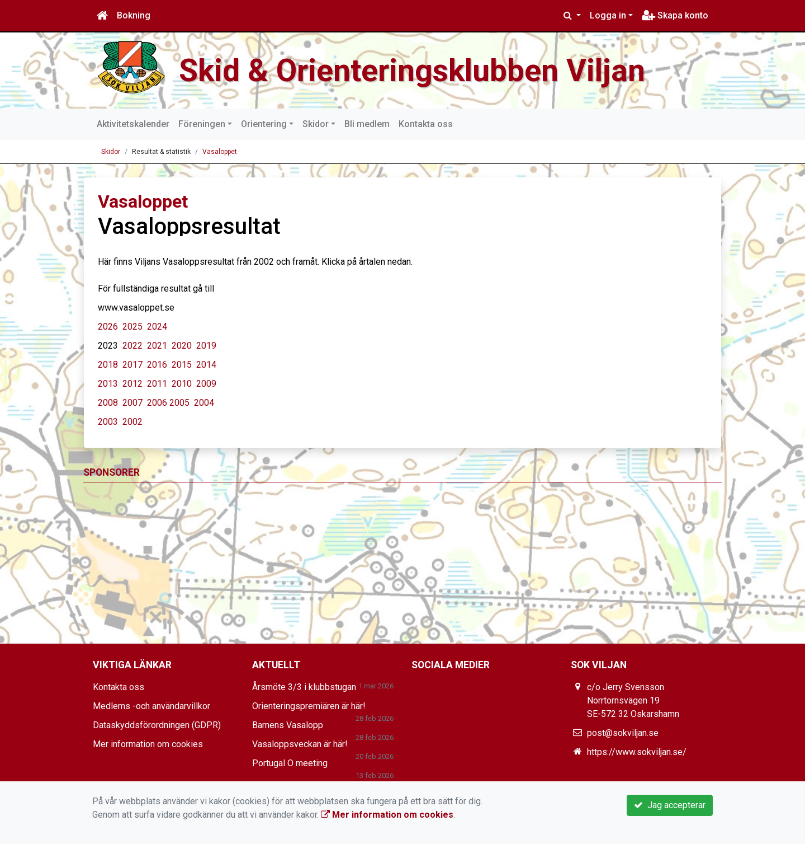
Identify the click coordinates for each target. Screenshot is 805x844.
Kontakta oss (426, 124)
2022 (132, 345)
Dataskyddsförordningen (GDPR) (157, 725)
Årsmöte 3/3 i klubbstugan (304, 687)
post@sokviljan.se (623, 733)
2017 (132, 364)
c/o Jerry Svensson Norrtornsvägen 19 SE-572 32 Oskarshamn (633, 700)
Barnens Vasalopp (287, 725)
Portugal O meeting (290, 763)
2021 (157, 345)
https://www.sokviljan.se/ (636, 752)
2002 (132, 421)
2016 (157, 364)
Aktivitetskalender (133, 124)
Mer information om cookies (148, 744)
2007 (132, 402)
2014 (205, 364)
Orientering (264, 124)
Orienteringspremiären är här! (309, 706)
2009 (206, 383)
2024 (156, 326)
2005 (179, 402)
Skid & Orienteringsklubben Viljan (421, 70)
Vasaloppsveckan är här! (300, 744)
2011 (156, 383)
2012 (132, 383)
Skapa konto (675, 15)
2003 (108, 421)
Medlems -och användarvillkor (151, 706)
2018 (108, 364)
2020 (182, 345)
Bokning (133, 15)
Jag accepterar (669, 805)
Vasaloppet (219, 152)
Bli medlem (367, 124)
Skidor (315, 124)
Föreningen (201, 124)
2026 (108, 326)
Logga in (608, 15)
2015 (182, 364)
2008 (108, 402)
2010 (182, 383)
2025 (132, 326)
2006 (157, 402)
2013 (108, 383)
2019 (206, 345)
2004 (204, 402)
